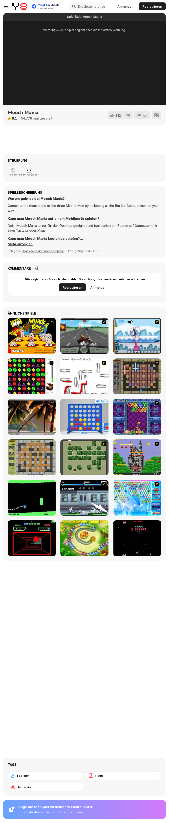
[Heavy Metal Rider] (84, 336)
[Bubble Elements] (137, 498)
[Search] (73, 6)
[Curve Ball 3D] (32, 538)
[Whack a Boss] (32, 336)
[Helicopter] (32, 498)
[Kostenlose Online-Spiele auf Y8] (19, 6)
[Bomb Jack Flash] (137, 457)
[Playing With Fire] (32, 457)
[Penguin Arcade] (137, 336)
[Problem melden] (142, 115)
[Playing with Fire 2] (137, 376)
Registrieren (152, 6)
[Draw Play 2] (84, 376)
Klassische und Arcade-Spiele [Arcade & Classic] (43, 251)
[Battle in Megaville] (84, 498)
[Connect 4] (84, 417)
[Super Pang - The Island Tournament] (32, 417)
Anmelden (125, 6)
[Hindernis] (45, 787)
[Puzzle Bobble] (137, 417)
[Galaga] (137, 538)
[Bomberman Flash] (84, 457)
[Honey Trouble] (84, 538)
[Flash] (123, 775)
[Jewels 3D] (32, 376)
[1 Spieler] (45, 775)
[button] (20, 244)
